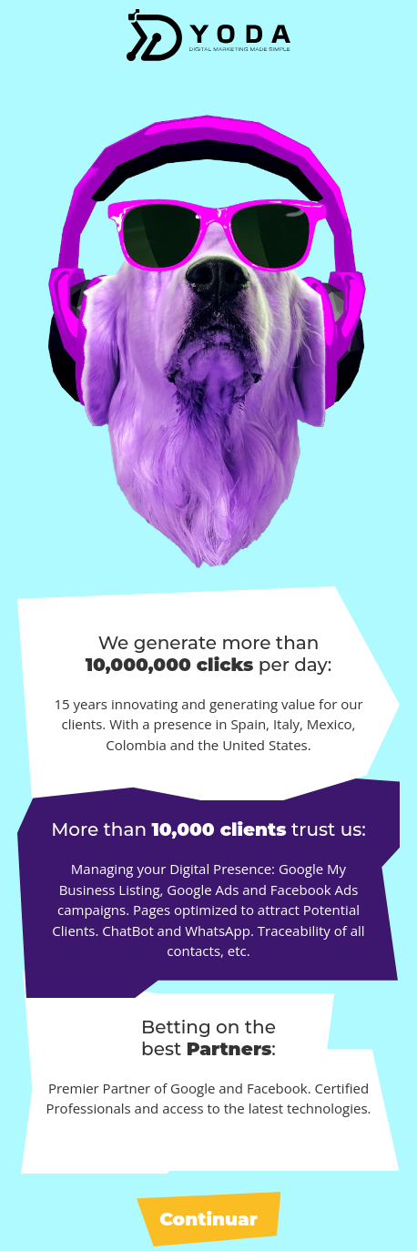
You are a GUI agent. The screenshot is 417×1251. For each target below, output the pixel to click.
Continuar (208, 1219)
